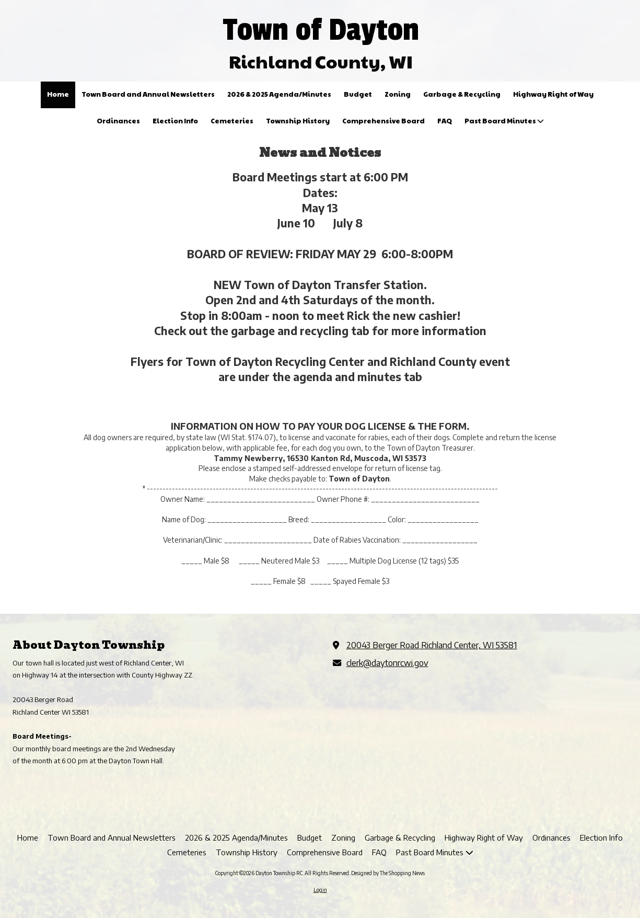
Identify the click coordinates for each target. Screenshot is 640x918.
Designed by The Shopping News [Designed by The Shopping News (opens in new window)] (388, 873)
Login (320, 890)
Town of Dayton (321, 30)
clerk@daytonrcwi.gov (387, 662)
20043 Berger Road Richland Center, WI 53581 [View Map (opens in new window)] (431, 644)
